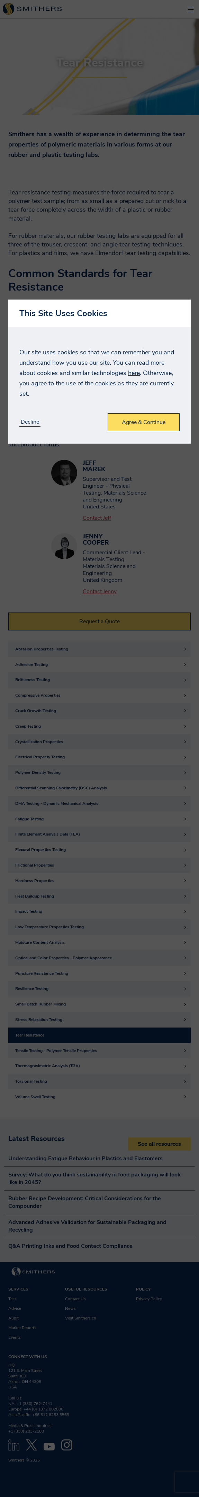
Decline (30, 422)
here (134, 373)
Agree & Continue (143, 422)
